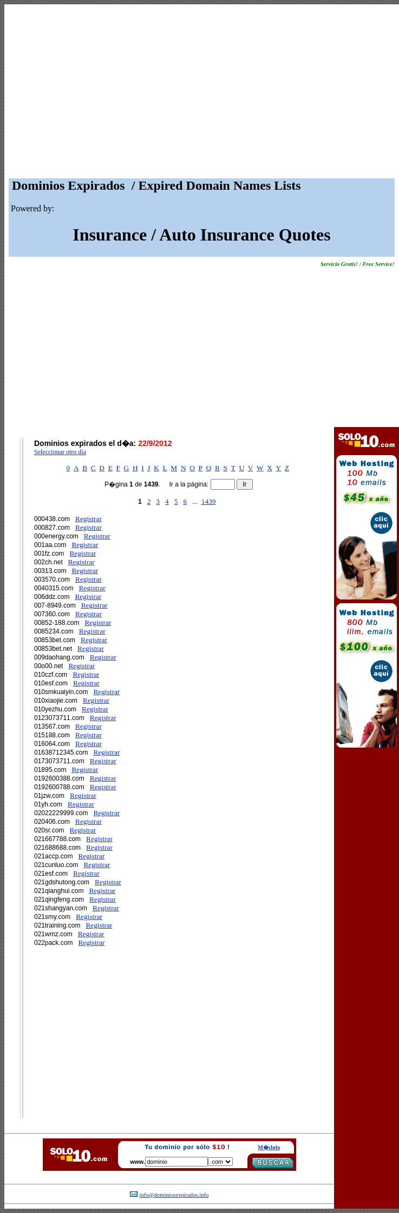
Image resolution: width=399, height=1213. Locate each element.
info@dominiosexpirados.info (174, 1195)
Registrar (88, 519)
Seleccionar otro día (60, 452)
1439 (208, 501)
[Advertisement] (201, 94)
